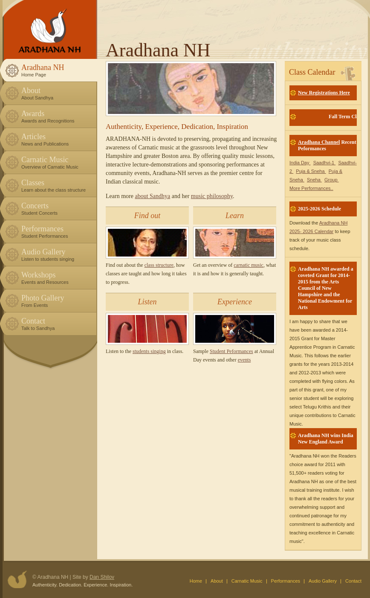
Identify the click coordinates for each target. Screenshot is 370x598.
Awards (57, 116)
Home (196, 580)
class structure (159, 265)
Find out (147, 215)
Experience (234, 302)
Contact (57, 324)
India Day (300, 162)
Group (331, 179)
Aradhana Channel (319, 142)
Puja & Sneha (311, 171)
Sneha (314, 179)
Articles (57, 139)
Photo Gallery (57, 301)
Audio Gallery (57, 255)
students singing (149, 351)
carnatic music (248, 265)
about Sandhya (152, 196)
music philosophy (212, 196)
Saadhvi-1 (324, 162)
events (244, 360)
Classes (57, 185)
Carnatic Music (57, 162)
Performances (57, 232)
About (57, 93)
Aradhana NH (57, 70)
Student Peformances (231, 351)
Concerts (57, 208)
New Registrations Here (324, 93)
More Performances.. (311, 188)
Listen (147, 302)
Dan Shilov (102, 577)
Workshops (57, 278)
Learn (234, 215)
